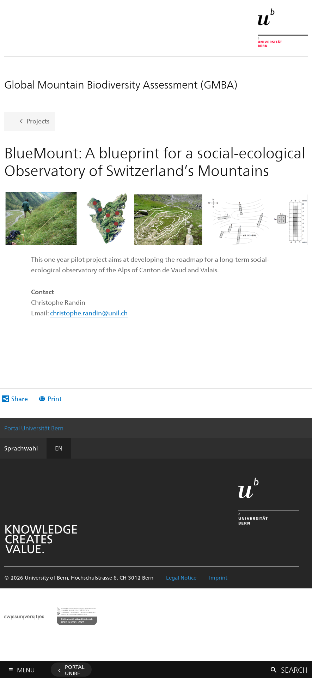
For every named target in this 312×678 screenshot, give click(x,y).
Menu (26, 668)
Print (55, 398)
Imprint (218, 577)
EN (58, 448)
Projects (37, 120)
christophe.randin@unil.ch (89, 312)
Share (19, 398)
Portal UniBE (75, 670)
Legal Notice (181, 577)
